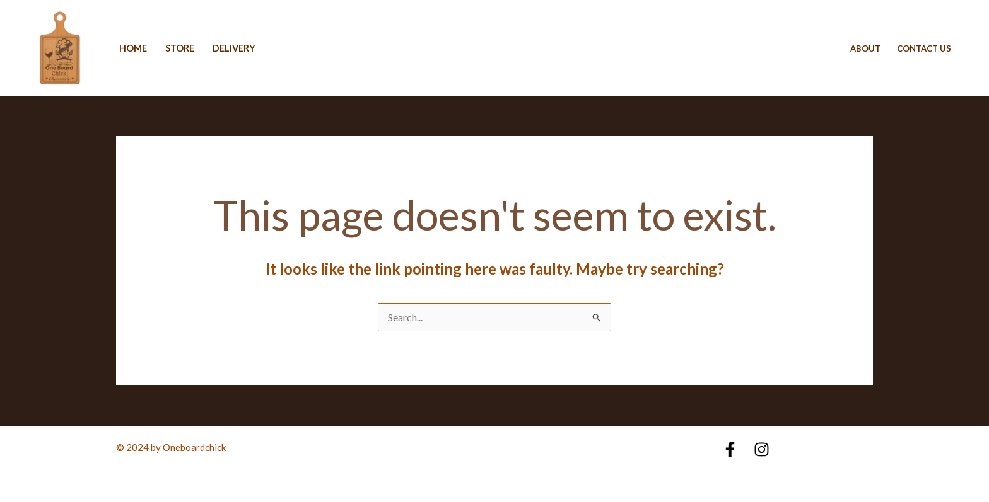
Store (179, 48)
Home (133, 48)
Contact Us (924, 48)
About (865, 48)
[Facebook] (730, 449)
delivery (234, 48)
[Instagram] (762, 449)
